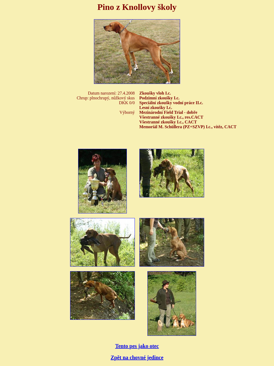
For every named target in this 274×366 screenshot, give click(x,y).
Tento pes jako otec (137, 346)
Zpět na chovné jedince (137, 357)
